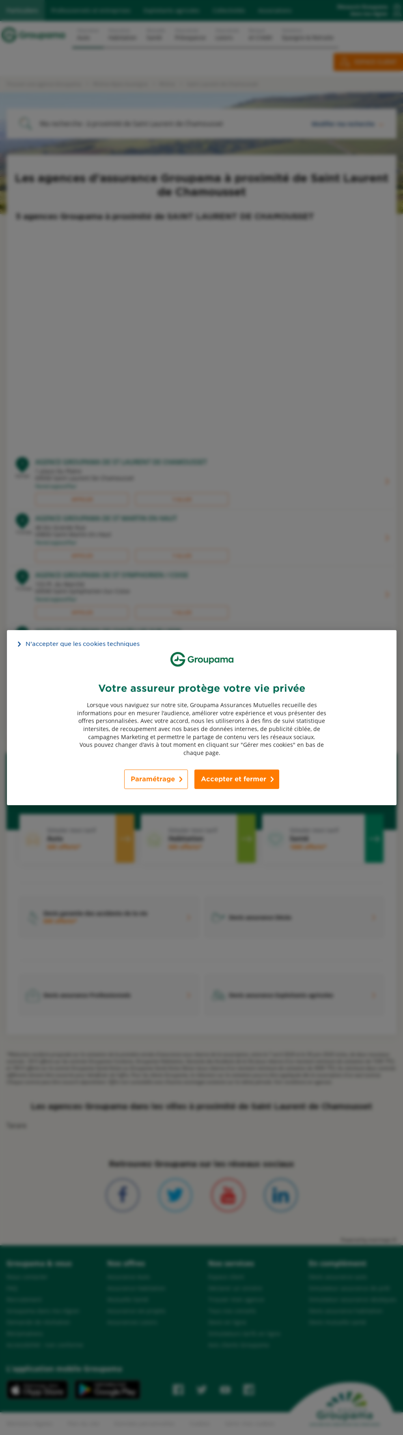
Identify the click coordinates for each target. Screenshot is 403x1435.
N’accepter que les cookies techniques (83, 643)
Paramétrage (153, 779)
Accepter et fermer (233, 779)
